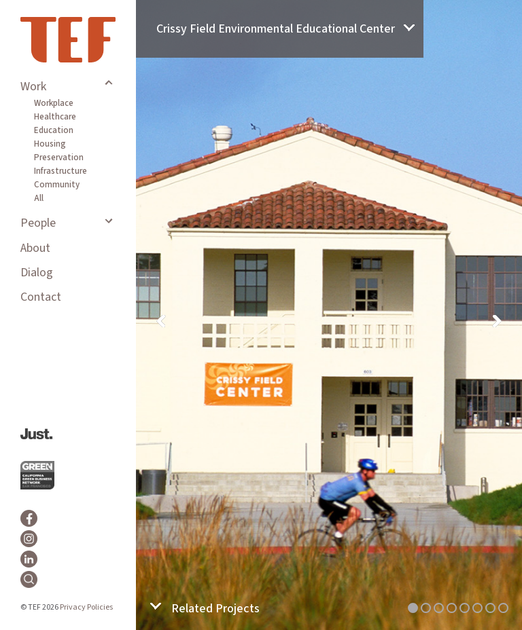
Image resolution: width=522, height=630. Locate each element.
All (39, 198)
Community (57, 185)
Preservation (59, 157)
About (35, 248)
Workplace (53, 103)
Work (33, 86)
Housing (50, 144)
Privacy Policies (86, 607)
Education (53, 130)
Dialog (36, 272)
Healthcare (55, 117)
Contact (40, 297)
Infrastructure (60, 171)
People (38, 223)
